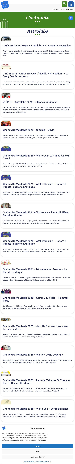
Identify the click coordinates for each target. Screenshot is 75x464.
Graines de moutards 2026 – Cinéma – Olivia (28, 129)
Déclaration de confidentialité (42, 461)
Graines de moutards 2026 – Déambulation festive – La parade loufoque (35, 271)
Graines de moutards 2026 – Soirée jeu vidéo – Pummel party (35, 299)
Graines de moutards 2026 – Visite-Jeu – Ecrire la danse (35, 408)
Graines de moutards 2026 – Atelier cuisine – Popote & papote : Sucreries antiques (34, 185)
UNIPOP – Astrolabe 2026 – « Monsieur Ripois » (30, 102)
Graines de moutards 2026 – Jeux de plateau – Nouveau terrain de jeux (35, 328)
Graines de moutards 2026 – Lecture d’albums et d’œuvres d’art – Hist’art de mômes (36, 382)
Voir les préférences (37, 457)
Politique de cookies (29, 461)
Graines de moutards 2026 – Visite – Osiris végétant (33, 354)
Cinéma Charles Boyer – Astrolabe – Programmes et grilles (37, 45)
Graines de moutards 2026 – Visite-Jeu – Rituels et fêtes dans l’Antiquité (36, 214)
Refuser (37, 452)
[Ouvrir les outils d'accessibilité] (70, 18)
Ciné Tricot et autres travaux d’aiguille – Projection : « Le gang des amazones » (35, 75)
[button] (71, 4)
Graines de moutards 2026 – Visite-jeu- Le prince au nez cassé (36, 157)
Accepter (37, 446)
